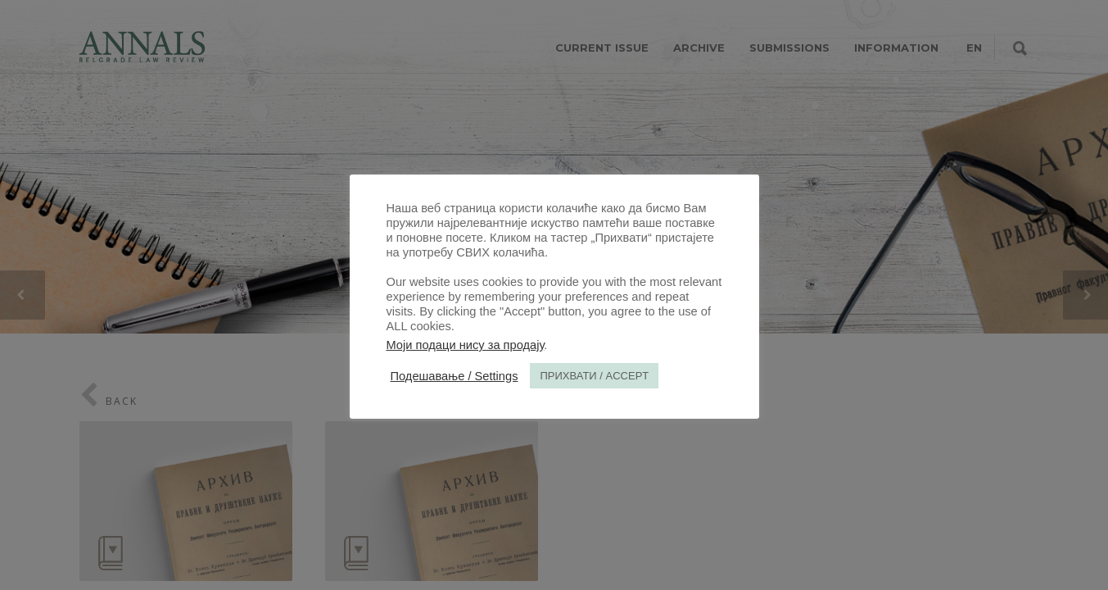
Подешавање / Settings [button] (454, 376)
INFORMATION (896, 47)
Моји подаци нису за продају (466, 345)
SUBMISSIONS (789, 47)
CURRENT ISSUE (602, 47)
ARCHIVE (699, 47)
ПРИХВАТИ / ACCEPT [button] (594, 376)
